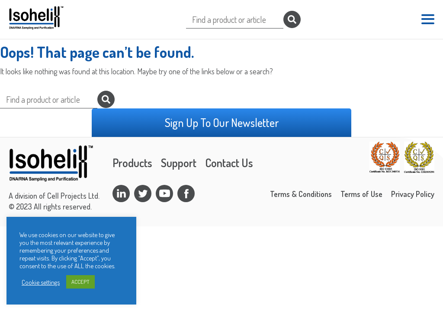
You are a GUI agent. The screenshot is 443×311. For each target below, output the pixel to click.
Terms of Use (361, 194)
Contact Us (229, 163)
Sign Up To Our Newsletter (222, 122)
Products (132, 163)
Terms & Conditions (301, 194)
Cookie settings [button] (41, 282)
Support (178, 163)
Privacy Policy (412, 194)
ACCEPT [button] (80, 281)
